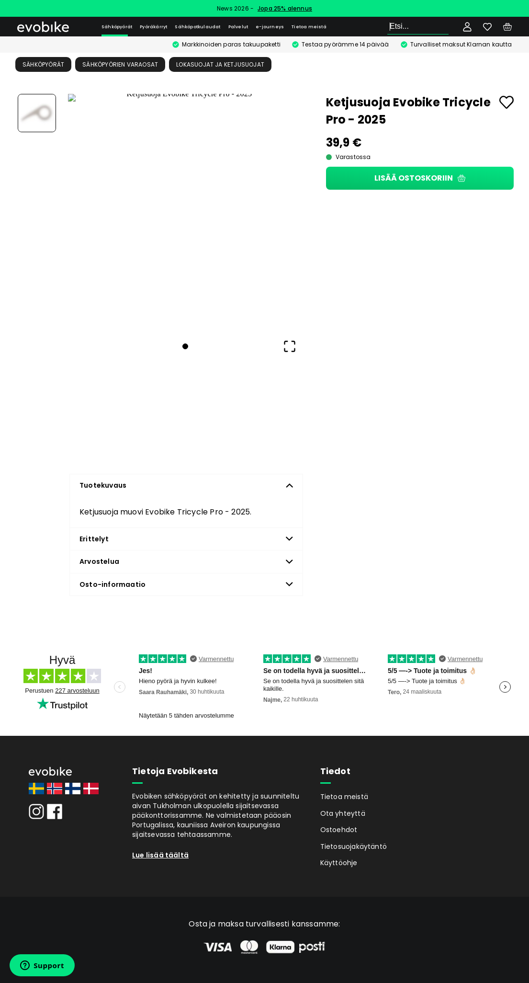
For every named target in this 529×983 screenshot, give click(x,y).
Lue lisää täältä (160, 855)
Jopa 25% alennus (285, 8)
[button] (185, 211)
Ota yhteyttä (342, 813)
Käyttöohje (339, 863)
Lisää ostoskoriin (419, 177)
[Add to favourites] (506, 102)
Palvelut (238, 26)
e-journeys (270, 26)
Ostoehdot (339, 829)
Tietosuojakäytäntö (353, 846)
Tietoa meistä (309, 26)
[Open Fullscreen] (289, 346)
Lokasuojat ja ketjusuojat (220, 64)
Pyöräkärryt (153, 26)
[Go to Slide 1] (37, 113)
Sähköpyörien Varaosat (120, 64)
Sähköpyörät (116, 26)
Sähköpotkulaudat (197, 26)
